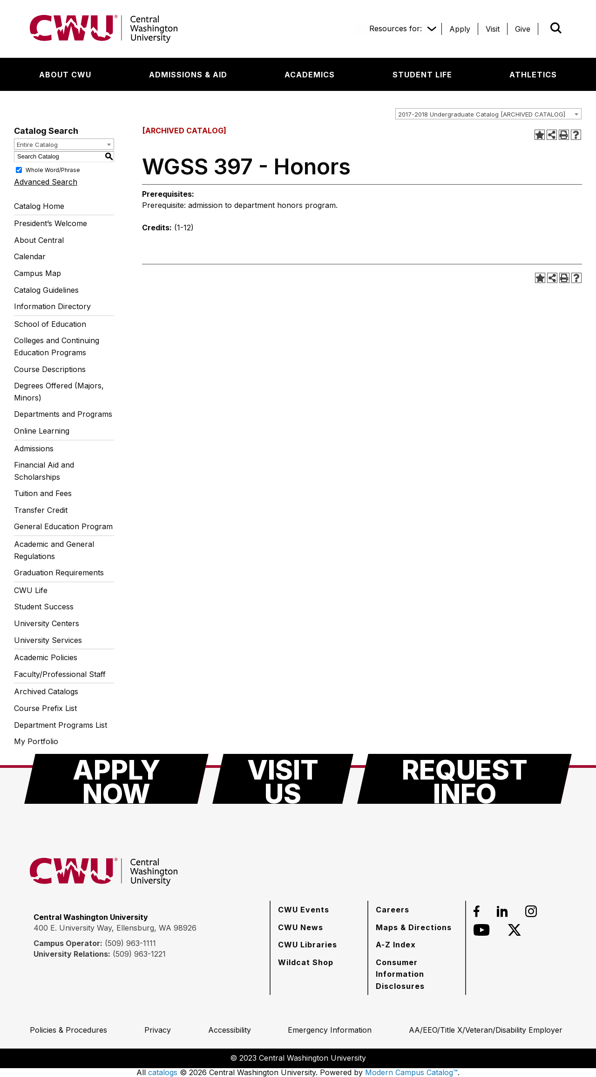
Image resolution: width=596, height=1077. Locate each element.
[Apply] (460, 29)
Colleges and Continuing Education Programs (56, 346)
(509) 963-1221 (139, 954)
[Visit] (492, 29)
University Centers (46, 623)
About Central (39, 240)
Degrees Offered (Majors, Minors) (59, 391)
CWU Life (30, 590)
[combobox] (488, 113)
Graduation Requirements (59, 572)
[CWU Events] (303, 910)
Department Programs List (60, 725)
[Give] (522, 29)
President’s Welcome (50, 223)
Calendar (30, 256)
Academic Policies (45, 657)
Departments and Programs (63, 414)
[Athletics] (533, 75)
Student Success (44, 606)
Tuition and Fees (43, 493)
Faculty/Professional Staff (60, 674)
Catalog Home (39, 206)
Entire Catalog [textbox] (37, 144)
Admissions (34, 448)
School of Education (50, 324)
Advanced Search (45, 181)
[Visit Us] (283, 779)
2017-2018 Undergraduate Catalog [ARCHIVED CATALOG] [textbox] (481, 114)
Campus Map (37, 273)
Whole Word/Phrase (53, 169)
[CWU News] (300, 927)
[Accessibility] (229, 1030)
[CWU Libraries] (307, 945)
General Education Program (63, 526)
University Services (48, 640)
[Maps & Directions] (414, 927)
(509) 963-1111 (130, 943)
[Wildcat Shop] (305, 962)
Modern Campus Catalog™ (411, 1072)
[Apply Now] (116, 779)
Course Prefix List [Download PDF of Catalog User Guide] (45, 708)
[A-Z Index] (396, 945)
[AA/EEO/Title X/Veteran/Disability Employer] (485, 1030)
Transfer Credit (41, 510)
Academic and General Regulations (54, 550)
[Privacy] (158, 1030)
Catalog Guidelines (46, 290)
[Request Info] (464, 779)
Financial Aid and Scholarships (44, 471)
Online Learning (41, 430)
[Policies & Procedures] (68, 1030)
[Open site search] (556, 28)
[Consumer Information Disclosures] (417, 974)
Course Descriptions (50, 369)
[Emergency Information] (329, 1030)
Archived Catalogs (46, 691)
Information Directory (52, 306)
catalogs (162, 1072)
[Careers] (392, 910)
